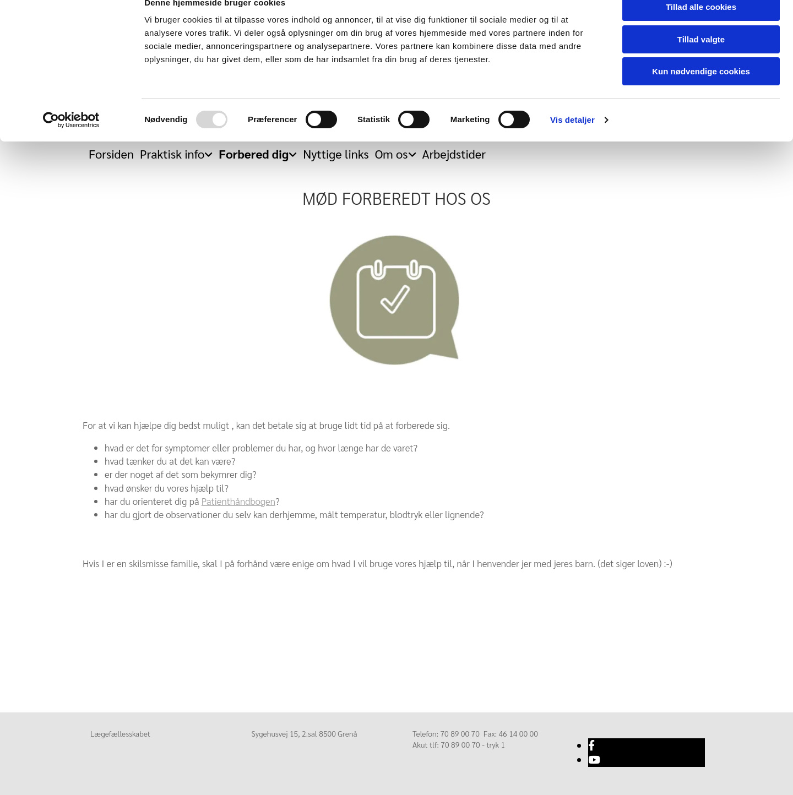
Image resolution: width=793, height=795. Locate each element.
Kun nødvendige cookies (701, 91)
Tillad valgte (701, 59)
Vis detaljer (572, 140)
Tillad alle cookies (701, 27)
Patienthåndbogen (238, 501)
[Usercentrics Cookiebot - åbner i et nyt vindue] (71, 140)
